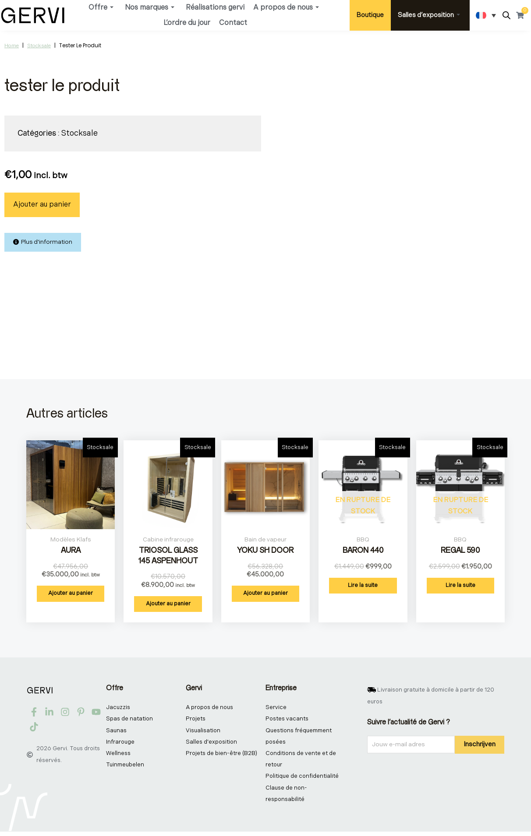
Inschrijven (480, 745)
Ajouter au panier (42, 204)
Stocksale (39, 45)
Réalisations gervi (215, 8)
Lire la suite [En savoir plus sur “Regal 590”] (460, 585)
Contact (233, 23)
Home (11, 45)
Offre (100, 8)
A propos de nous (286, 8)
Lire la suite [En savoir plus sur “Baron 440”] (363, 585)
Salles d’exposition (429, 15)
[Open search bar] (506, 15)
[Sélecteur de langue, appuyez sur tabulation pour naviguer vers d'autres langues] (485, 15)
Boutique (370, 15)
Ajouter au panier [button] (70, 593)
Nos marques (149, 8)
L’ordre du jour (186, 23)
